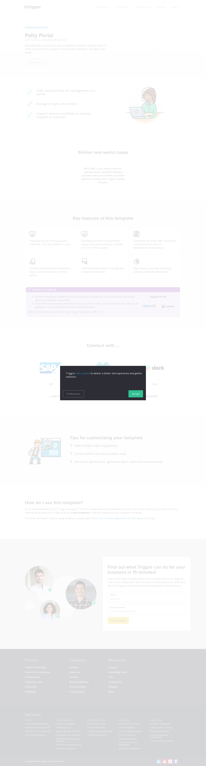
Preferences (73, 393)
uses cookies (82, 373)
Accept (135, 393)
